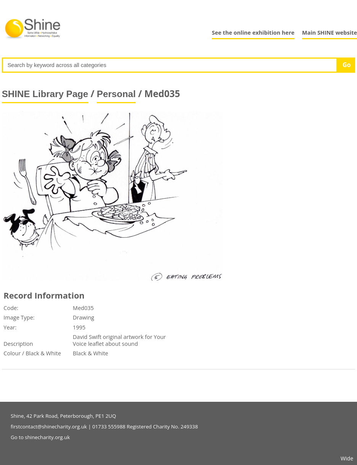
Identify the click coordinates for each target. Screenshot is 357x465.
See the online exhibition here (253, 32)
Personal (116, 94)
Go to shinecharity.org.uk (40, 437)
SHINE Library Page (45, 94)
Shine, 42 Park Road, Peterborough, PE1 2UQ (63, 415)
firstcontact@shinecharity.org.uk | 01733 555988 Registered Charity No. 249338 (104, 426)
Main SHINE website (329, 32)
